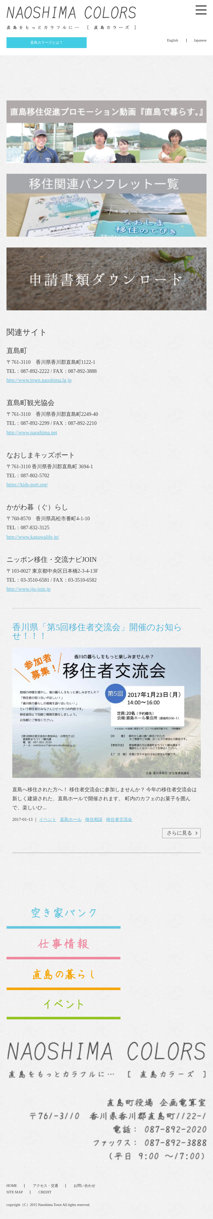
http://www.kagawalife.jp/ (32, 537)
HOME (11, 1186)
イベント (47, 819)
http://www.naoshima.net (31, 432)
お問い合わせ (84, 1186)
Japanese (200, 40)
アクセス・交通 (45, 1186)
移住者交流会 (119, 819)
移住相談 (94, 819)
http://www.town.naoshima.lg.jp (38, 380)
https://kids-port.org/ (27, 484)
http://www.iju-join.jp (28, 589)
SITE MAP (14, 1192)
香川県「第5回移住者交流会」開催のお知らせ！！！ (97, 632)
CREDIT (45, 1192)
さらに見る (179, 833)
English (172, 40)
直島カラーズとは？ (46, 42)
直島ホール (71, 819)
